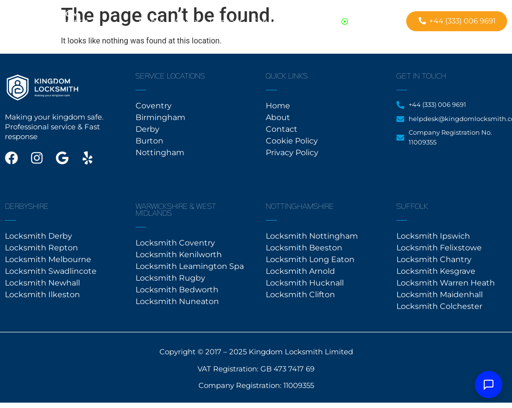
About (187, 21)
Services (269, 21)
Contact (226, 21)
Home (151, 21)
